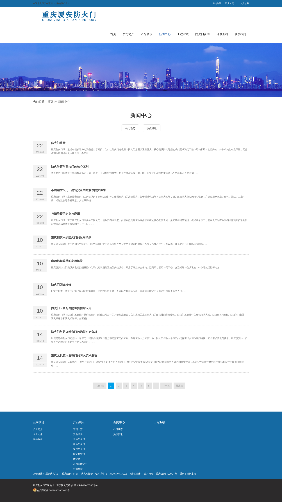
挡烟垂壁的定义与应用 (65, 213)
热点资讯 (152, 128)
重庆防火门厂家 (70, 473)
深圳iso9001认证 (118, 473)
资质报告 (78, 434)
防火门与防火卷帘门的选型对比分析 (74, 331)
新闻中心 (64, 101)
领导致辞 (37, 439)
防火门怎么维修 (61, 284)
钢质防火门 (79, 444)
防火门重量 (58, 143)
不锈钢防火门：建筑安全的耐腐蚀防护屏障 (78, 190)
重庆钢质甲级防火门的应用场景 (71, 237)
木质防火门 (79, 439)
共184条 (99, 385)
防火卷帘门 (79, 454)
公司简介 (39, 422)
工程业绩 (159, 422)
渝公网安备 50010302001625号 (53, 490)
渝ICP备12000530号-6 (85, 485)
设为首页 (229, 3)
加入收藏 (244, 3)
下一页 (166, 385)
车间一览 (78, 429)
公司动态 (130, 128)
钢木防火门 (79, 449)
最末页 (179, 385)
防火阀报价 (87, 473)
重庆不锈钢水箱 (188, 473)
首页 (50, 101)
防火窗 (76, 459)
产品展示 (79, 422)
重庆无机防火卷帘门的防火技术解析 (74, 355)
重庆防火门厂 (53, 473)
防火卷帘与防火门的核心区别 (69, 166)
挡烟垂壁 (78, 469)
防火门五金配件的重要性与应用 (71, 308)
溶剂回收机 (135, 473)
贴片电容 (148, 473)
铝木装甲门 (101, 473)
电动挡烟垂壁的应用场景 (67, 261)
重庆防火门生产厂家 (166, 473)
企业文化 (37, 434)
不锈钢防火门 (80, 464)
